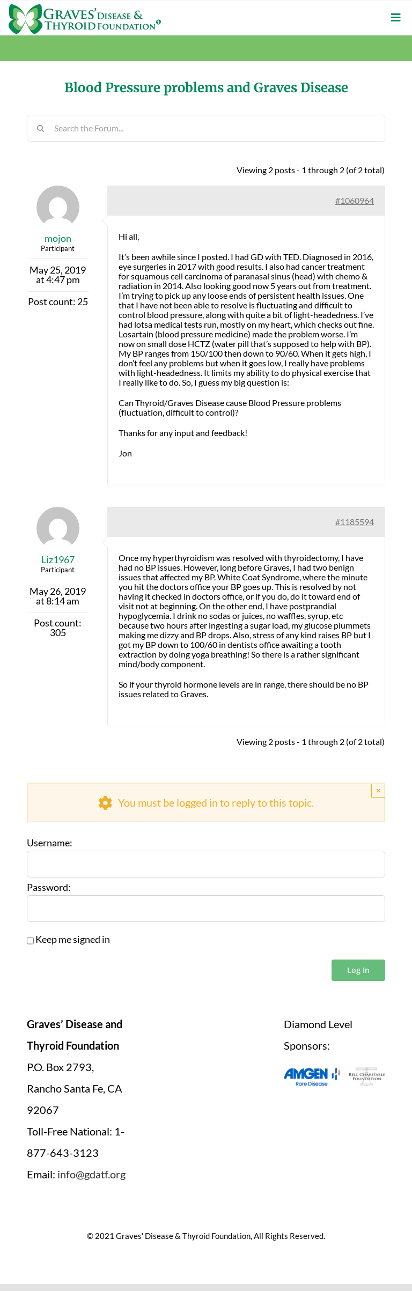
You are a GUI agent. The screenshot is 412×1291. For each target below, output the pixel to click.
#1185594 (354, 522)
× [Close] (378, 790)
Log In (358, 970)
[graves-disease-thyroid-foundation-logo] (85, 8)
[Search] (40, 128)
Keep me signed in (72, 940)
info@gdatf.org (91, 1174)
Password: (49, 887)
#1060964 (354, 200)
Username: (49, 843)
